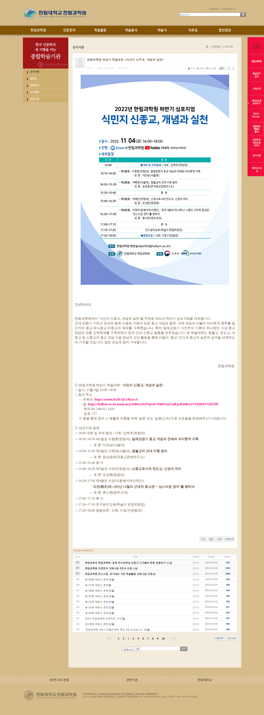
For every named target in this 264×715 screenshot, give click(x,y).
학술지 (162, 30)
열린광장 (225, 30)
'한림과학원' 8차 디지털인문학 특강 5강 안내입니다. (114, 629)
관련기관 (34, 99)
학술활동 (100, 30)
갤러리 (33, 78)
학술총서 (131, 30)
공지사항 (34, 72)
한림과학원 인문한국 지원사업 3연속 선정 (108, 568)
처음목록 (219, 638)
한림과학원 (38, 30)
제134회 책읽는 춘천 (96, 601)
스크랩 (211, 68)
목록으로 (229, 539)
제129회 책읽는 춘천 (96, 613)
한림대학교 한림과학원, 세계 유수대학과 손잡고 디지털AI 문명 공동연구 (125, 562)
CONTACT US (228, 9)
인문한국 (69, 30)
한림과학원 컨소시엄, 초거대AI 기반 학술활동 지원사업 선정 (118, 574)
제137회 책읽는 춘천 (96, 585)
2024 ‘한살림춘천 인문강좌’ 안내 (103, 618)
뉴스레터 (34, 92)
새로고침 (231, 638)
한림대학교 (205, 680)
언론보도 (34, 85)
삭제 (219, 539)
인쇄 (200, 68)
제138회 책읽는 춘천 (96, 579)
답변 (211, 539)
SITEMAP (214, 9)
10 (163, 638)
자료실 (193, 30)
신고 (191, 68)
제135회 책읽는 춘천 (96, 596)
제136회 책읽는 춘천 (96, 590)
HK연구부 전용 (59, 680)
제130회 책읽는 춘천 (96, 607)
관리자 (195, 562)
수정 (203, 539)
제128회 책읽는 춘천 (96, 624)
